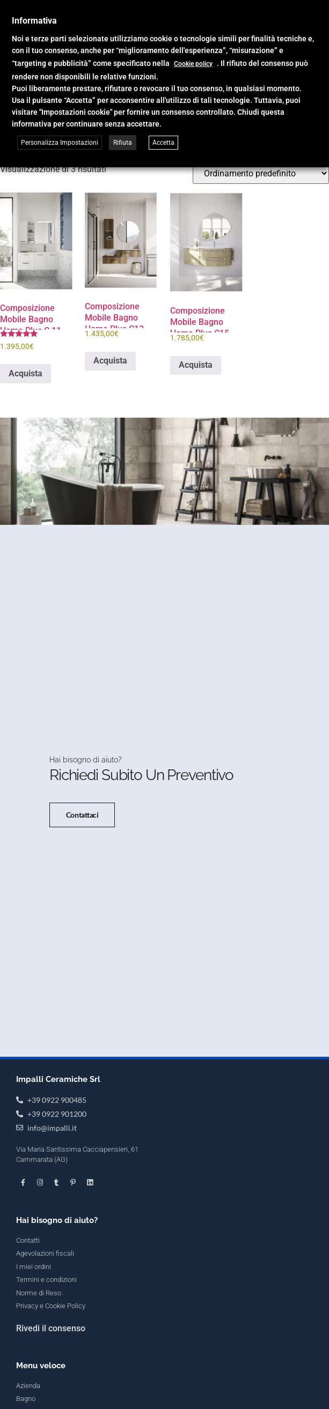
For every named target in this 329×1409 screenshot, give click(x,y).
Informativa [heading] (34, 21)
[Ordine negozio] (261, 173)
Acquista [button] (25, 373)
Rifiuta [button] (122, 142)
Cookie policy (193, 64)
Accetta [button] (163, 142)
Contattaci (82, 865)
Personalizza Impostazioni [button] (59, 142)
